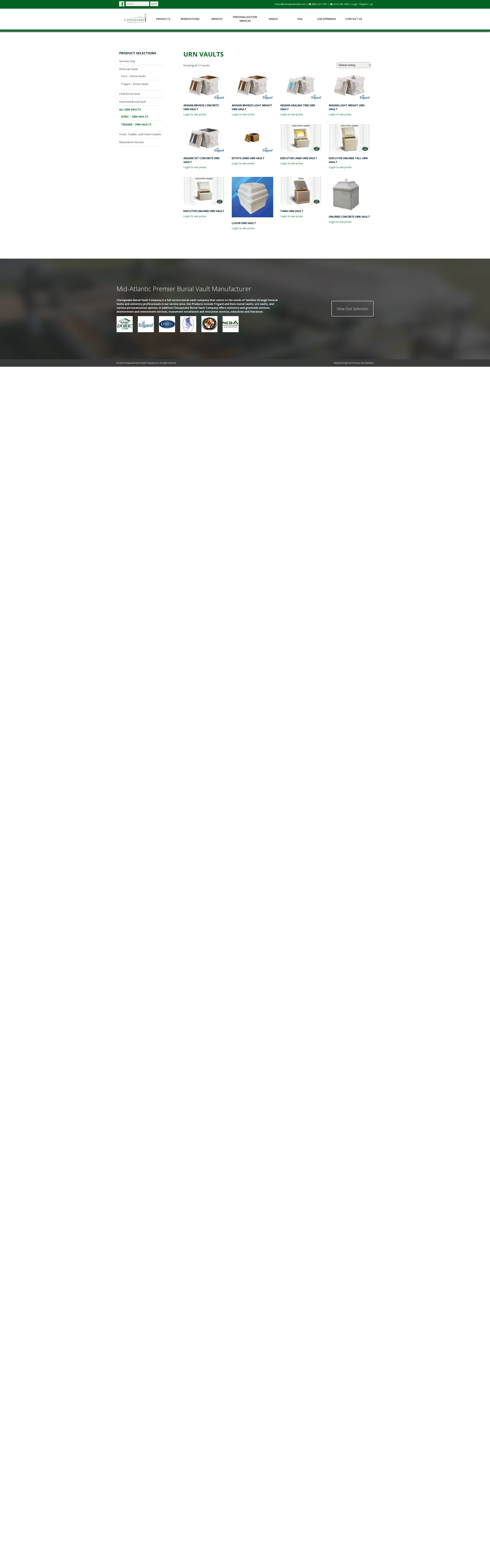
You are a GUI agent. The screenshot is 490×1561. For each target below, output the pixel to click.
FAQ (300, 19)
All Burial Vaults (128, 69)
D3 (352, 363)
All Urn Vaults (130, 109)
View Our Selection (352, 308)
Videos (273, 19)
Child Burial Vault (129, 94)
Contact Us (353, 19)
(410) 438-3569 (341, 4)
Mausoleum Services (131, 142)
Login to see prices (194, 114)
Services (216, 19)
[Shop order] (354, 65)
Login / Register (360, 4)
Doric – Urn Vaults (134, 116)
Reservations (190, 19)
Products (163, 19)
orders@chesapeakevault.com (290, 4)
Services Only (127, 61)
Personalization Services (245, 19)
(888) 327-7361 (319, 4)
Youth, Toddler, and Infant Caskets (140, 134)
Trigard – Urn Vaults (136, 124)
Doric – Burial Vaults (133, 76)
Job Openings (327, 19)
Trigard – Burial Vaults (134, 84)
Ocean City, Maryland (364, 363)
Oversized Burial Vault (132, 101)
